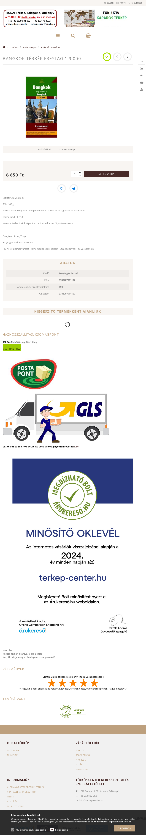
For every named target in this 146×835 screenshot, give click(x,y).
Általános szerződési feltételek (25, 787)
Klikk (76, 446)
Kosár (79, 764)
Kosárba (108, 173)
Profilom (81, 759)
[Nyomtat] (73, 188)
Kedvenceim (82, 769)
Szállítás (12, 801)
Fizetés (11, 796)
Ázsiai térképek (30, 47)
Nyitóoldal (13, 750)
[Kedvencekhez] (61, 188)
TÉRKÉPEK (14, 47)
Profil (118, 3)
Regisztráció (83, 755)
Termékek (12, 755)
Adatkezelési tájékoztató (21, 792)
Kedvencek (135, 3)
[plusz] (80, 172)
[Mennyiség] (74, 174)
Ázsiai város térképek (50, 47)
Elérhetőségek (15, 806)
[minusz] (80, 175)
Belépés (102, 3)
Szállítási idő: (44, 149)
